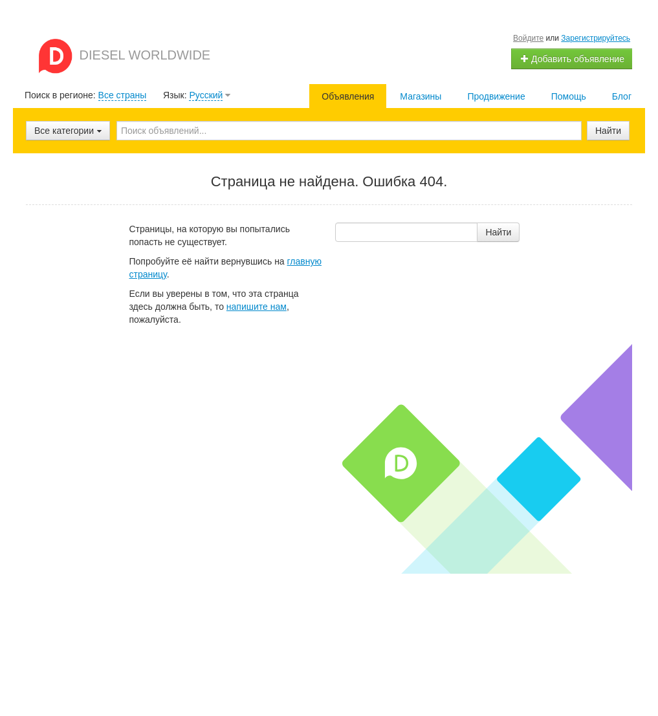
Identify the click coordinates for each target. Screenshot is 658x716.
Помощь (568, 96)
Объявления (348, 96)
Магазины (420, 96)
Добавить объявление (572, 59)
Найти (608, 130)
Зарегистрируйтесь (595, 38)
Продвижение (496, 96)
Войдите (528, 38)
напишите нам (256, 306)
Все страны (122, 95)
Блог (621, 96)
